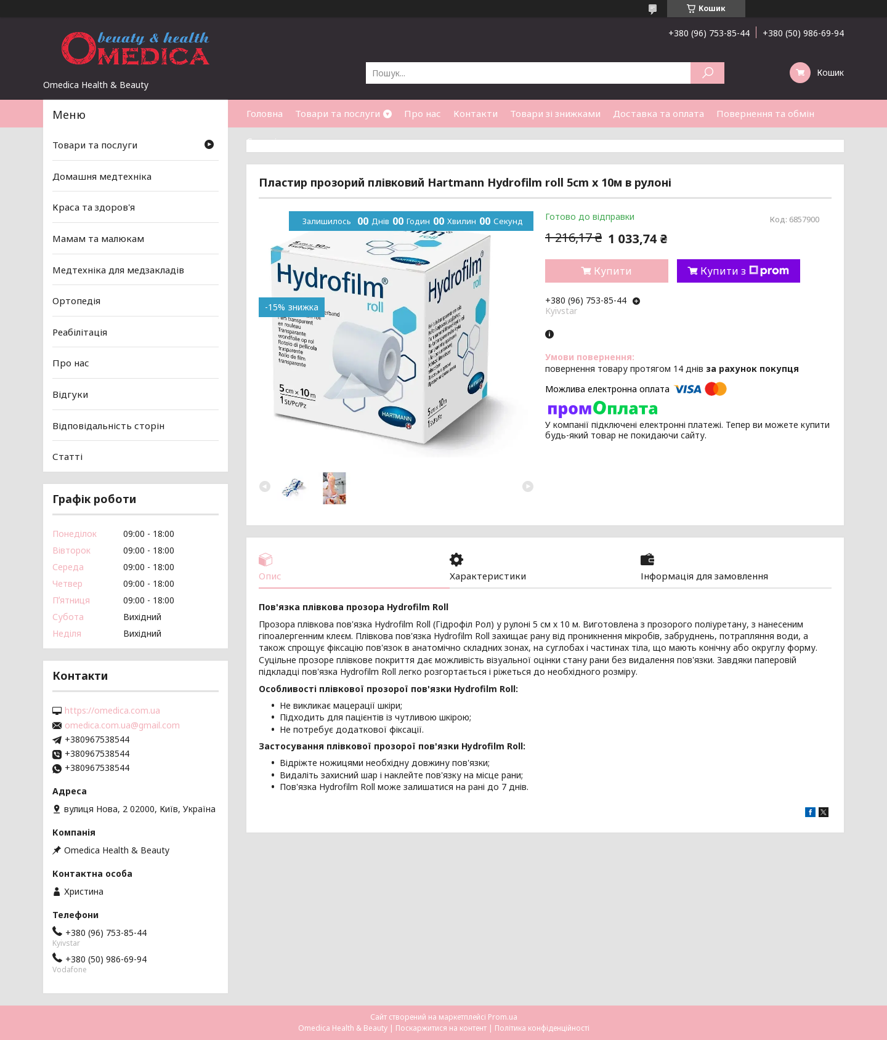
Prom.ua (502, 1017)
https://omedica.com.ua (112, 710)
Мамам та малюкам (98, 238)
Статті (261, 141)
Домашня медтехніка (102, 176)
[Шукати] (707, 73)
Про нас (422, 113)
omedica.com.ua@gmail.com (122, 725)
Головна (264, 113)
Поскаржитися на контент (441, 1028)
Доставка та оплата (658, 113)
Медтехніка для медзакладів (118, 269)
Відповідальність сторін (108, 425)
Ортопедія (76, 300)
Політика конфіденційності (542, 1028)
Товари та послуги (337, 113)
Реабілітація (79, 332)
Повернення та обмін (765, 113)
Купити (613, 271)
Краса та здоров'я (93, 207)
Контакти (475, 113)
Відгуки (70, 394)
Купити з (744, 271)
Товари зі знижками (555, 113)
